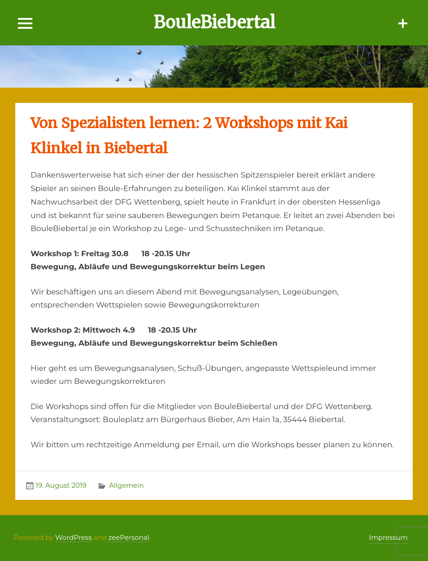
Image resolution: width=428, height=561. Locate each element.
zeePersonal (128, 537)
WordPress (73, 537)
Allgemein (126, 485)
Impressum (388, 537)
